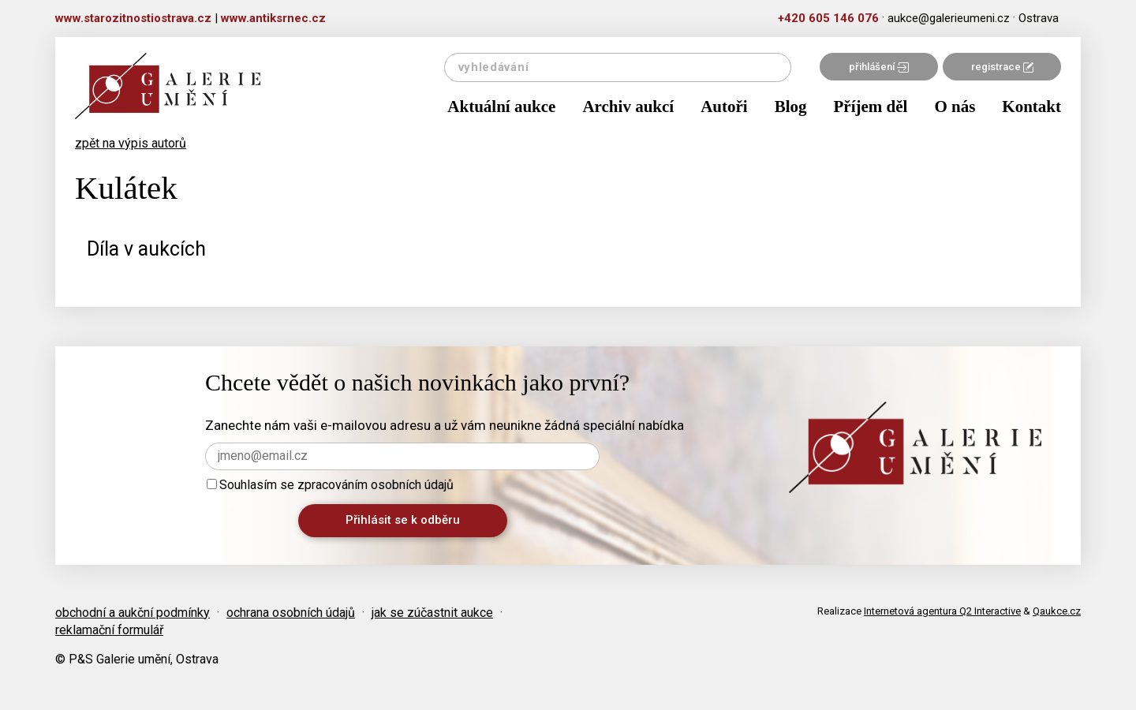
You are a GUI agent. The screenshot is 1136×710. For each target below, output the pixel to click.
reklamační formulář (109, 629)
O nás (954, 106)
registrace (1002, 67)
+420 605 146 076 (828, 18)
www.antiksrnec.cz (273, 18)
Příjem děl (871, 106)
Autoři (724, 106)
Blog (791, 106)
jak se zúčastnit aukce (432, 612)
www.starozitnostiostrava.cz (133, 18)
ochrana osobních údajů (290, 612)
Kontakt (1031, 106)
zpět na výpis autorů (130, 143)
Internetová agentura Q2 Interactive (942, 611)
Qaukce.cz (1057, 611)
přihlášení (879, 67)
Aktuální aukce (501, 106)
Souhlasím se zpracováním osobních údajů (330, 484)
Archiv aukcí (628, 106)
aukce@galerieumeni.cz (949, 18)
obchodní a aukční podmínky (132, 612)
